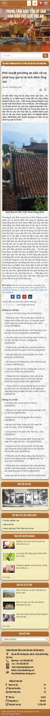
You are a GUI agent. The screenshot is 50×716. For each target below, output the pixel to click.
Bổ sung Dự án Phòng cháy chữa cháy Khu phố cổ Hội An (25, 363)
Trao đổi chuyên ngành (24, 536)
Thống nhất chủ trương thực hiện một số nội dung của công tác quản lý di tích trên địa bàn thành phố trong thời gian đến (24, 378)
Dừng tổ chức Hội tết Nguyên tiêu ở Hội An (23, 417)
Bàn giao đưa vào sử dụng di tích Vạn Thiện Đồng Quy (24, 355)
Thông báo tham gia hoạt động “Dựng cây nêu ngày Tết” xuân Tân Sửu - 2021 (24, 440)
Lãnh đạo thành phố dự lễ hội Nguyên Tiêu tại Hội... (32, 615)
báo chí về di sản (24, 585)
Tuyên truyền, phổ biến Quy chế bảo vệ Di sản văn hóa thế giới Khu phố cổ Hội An (25, 348)
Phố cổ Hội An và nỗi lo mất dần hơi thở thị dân (31, 591)
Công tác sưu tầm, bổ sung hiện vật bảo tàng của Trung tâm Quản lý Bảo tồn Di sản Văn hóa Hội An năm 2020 (24, 448)
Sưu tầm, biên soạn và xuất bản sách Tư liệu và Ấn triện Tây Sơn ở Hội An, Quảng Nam (25, 338)
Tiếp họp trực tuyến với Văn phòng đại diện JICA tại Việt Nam (25, 411)
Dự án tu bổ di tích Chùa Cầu (18, 313)
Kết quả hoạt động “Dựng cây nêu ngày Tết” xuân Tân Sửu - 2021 (23, 425)
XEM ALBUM (25, 499)
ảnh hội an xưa (24, 484)
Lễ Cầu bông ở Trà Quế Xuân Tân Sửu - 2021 (25, 432)
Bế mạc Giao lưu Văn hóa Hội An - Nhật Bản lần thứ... (30, 603)
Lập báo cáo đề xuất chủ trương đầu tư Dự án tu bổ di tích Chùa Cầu (25, 370)
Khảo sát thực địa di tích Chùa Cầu (20, 475)
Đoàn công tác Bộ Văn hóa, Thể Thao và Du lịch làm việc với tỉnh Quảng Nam (25, 331)
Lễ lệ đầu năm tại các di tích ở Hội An (21, 403)
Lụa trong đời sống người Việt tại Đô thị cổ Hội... (31, 554)
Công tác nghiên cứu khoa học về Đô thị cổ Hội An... (31, 566)
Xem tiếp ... (7, 577)
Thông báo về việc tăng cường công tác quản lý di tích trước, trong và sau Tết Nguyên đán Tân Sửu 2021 (25, 458)
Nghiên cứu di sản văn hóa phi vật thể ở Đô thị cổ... (30, 542)
